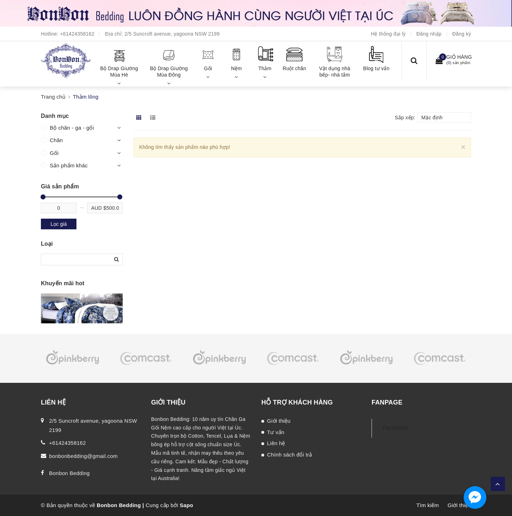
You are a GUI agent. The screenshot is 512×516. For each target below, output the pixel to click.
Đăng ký (461, 34)
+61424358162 (77, 34)
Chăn (56, 140)
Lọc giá (58, 224)
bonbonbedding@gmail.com (83, 456)
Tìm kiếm (427, 505)
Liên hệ (276, 443)
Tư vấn (275, 432)
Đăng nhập (429, 34)
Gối (54, 153)
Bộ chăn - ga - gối (72, 128)
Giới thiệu (278, 421)
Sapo (186, 505)
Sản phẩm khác (69, 165)
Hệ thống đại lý (388, 34)
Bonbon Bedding (69, 473)
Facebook (395, 428)
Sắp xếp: (405, 117)
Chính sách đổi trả (289, 455)
